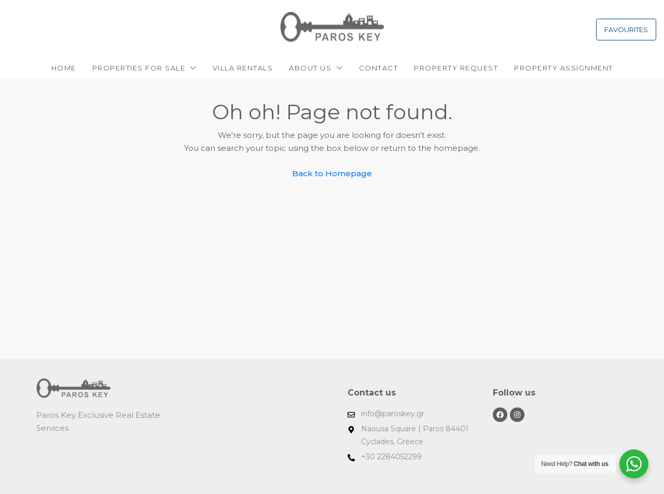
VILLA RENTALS (243, 68)
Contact (378, 68)
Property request (456, 68)
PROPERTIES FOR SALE (139, 68)
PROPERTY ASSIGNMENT (563, 68)
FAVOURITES (626, 29)
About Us (310, 68)
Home (63, 68)
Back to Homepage (332, 173)
